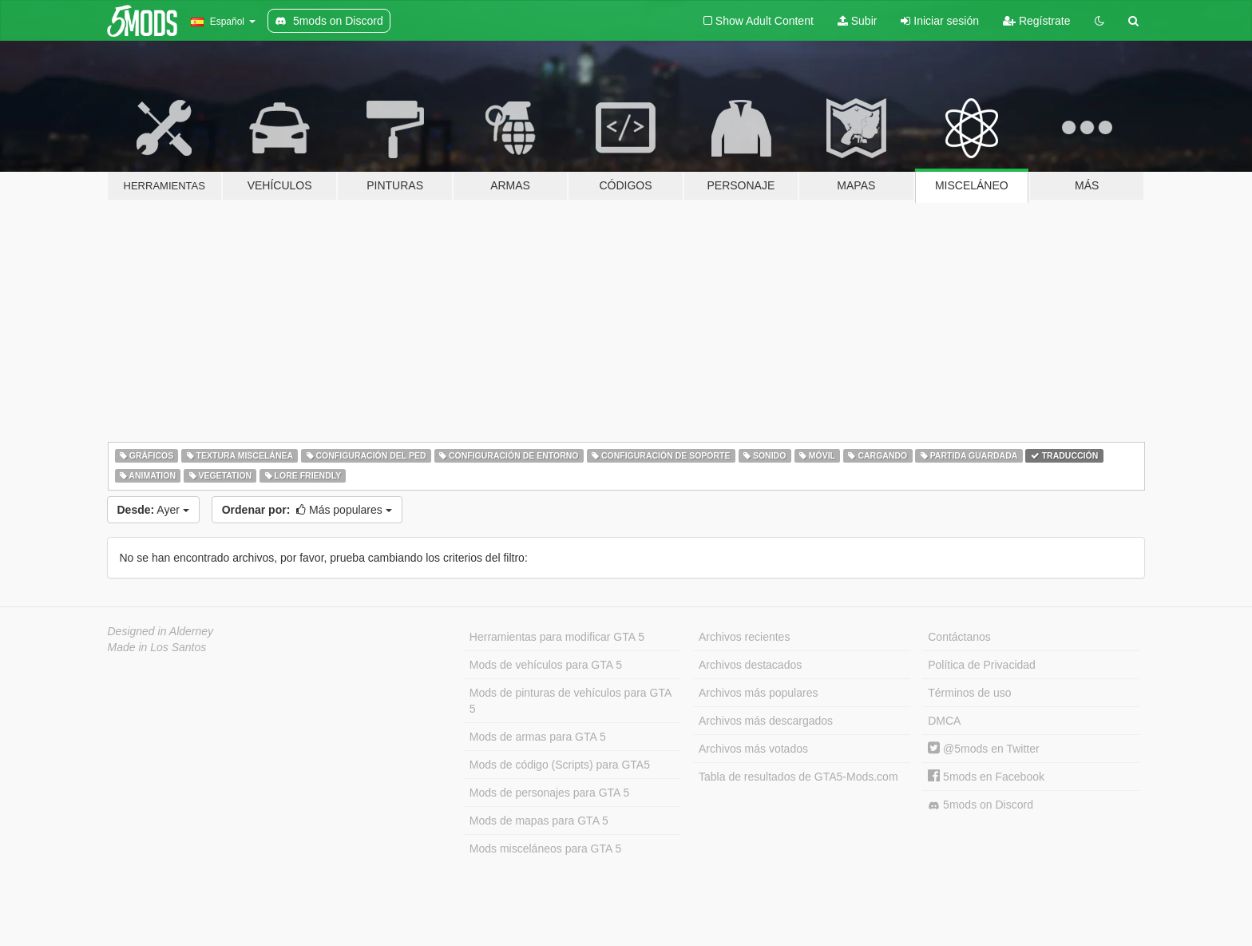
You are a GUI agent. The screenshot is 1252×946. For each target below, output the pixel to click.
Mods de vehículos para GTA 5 (546, 664)
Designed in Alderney (161, 631)
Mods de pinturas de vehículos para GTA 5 (571, 700)
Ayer (153, 509)
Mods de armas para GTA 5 (538, 736)
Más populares (307, 509)
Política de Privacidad (982, 664)
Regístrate (1036, 20)
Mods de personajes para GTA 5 (550, 792)
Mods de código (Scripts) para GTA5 (560, 764)
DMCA (944, 720)
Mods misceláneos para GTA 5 (545, 848)
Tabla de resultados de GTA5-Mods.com (798, 776)
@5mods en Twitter (983, 748)
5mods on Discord (980, 805)
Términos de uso (969, 692)
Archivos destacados (750, 664)
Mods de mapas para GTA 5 (539, 820)
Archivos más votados (753, 748)
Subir (858, 20)
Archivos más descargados (766, 720)
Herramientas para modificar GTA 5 (557, 636)
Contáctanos (959, 636)
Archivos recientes (744, 636)
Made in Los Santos (157, 647)
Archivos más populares (758, 692)
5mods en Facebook (986, 776)
